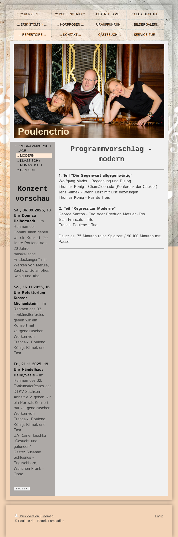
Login (159, 516)
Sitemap (47, 516)
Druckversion (27, 516)
